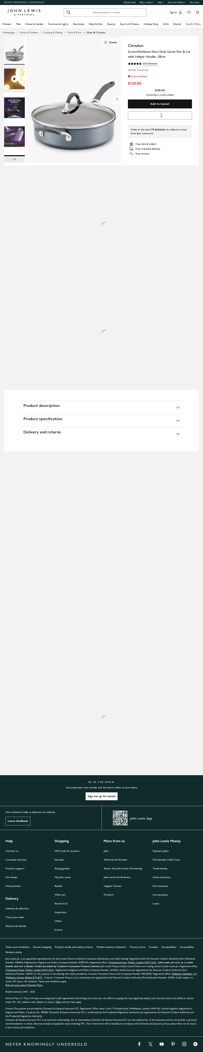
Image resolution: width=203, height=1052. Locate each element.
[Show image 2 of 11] (117, 99)
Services (59, 859)
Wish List (60, 894)
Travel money (160, 868)
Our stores (194, 2)
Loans (156, 903)
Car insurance (160, 894)
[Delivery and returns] (101, 433)
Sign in (173, 12)
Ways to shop (146, 2)
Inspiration (60, 912)
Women (6, 24)
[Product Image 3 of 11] (14, 107)
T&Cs (58, 1002)
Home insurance (162, 877)
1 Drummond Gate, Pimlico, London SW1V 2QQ (132, 962)
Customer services (16, 859)
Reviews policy (14, 952)
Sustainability (169, 947)
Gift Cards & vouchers (67, 850)
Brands (177, 24)
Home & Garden (34, 24)
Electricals (78, 24)
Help (161, 2)
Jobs (106, 850)
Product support (15, 868)
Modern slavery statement (111, 947)
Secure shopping (42, 947)
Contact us (12, 850)
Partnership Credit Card (166, 859)
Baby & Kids (96, 24)
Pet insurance (160, 886)
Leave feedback (18, 821)
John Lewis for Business (117, 877)
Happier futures (112, 886)
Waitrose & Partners (115, 859)
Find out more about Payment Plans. (24, 985)
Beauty (111, 24)
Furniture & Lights (58, 24)
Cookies (153, 947)
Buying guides (62, 868)
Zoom (110, 42)
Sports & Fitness (129, 24)
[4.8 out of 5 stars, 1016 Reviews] (143, 64)
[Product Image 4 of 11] (14, 136)
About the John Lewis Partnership (123, 868)
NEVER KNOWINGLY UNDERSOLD (24, 2)
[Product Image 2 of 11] (14, 79)
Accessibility (187, 947)
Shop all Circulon (96, 32)
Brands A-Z (61, 903)
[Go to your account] (180, 12)
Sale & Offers (193, 24)
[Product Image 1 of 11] (14, 50)
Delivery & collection (17, 908)
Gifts (166, 24)
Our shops (11, 877)
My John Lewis (130, 2)
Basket (59, 886)
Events (59, 929)
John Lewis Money (177, 2)
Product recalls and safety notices (74, 947)
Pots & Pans (74, 32)
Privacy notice (137, 947)
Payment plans (161, 850)
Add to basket (159, 104)
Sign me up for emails (102, 796)
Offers (58, 921)
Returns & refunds (16, 926)
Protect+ (109, 894)
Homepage (9, 32)
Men (18, 24)
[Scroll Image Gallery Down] (14, 159)
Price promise (13, 886)
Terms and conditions (18, 947)
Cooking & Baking (53, 32)
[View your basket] (197, 12)
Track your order (15, 917)
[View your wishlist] (188, 12)
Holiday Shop (151, 24)
